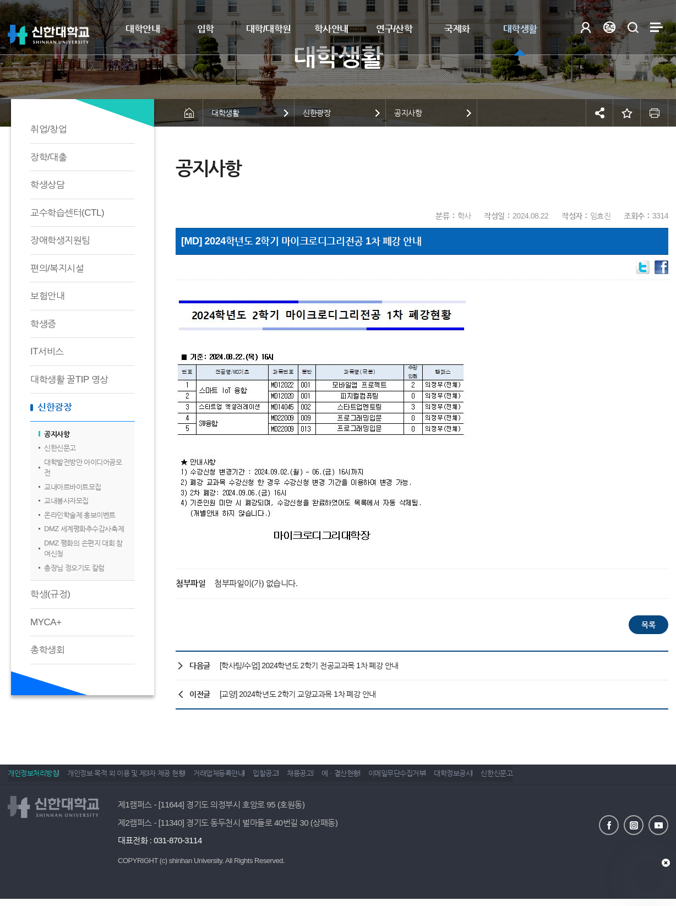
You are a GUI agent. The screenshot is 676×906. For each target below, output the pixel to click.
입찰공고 (290, 778)
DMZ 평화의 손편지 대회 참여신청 (83, 548)
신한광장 (54, 407)
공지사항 (56, 434)
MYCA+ (46, 622)
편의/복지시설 (57, 268)
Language (609, 27)
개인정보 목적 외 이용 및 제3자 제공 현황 (134, 778)
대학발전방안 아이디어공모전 (83, 467)
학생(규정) (50, 594)
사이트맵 (656, 27)
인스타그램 (634, 824)
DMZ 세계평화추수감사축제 (84, 529)
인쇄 (654, 113)
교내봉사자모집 (66, 500)
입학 (205, 29)
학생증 (43, 324)
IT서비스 (47, 351)
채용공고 (332, 778)
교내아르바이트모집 (72, 487)
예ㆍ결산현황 (382, 778)
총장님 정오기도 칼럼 (74, 568)
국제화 (457, 29)
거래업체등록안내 (235, 778)
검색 (633, 27)
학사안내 (331, 29)
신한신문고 (60, 448)
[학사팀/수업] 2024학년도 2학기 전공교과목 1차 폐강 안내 (309, 665)
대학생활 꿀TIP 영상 (69, 379)
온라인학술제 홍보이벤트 (80, 515)
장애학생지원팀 (60, 240)
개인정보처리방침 (33, 778)
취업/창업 (48, 129)
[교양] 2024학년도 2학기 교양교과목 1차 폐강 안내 (298, 694)
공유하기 (599, 113)
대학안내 (143, 29)
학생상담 (47, 184)
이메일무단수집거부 (446, 778)
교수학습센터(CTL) (67, 213)
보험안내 (47, 296)
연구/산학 (394, 29)
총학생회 (47, 650)
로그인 (585, 27)
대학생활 (520, 29)
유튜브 (658, 824)
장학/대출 (48, 157)
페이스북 (609, 824)
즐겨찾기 (627, 113)
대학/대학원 (268, 29)
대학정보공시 (511, 778)
